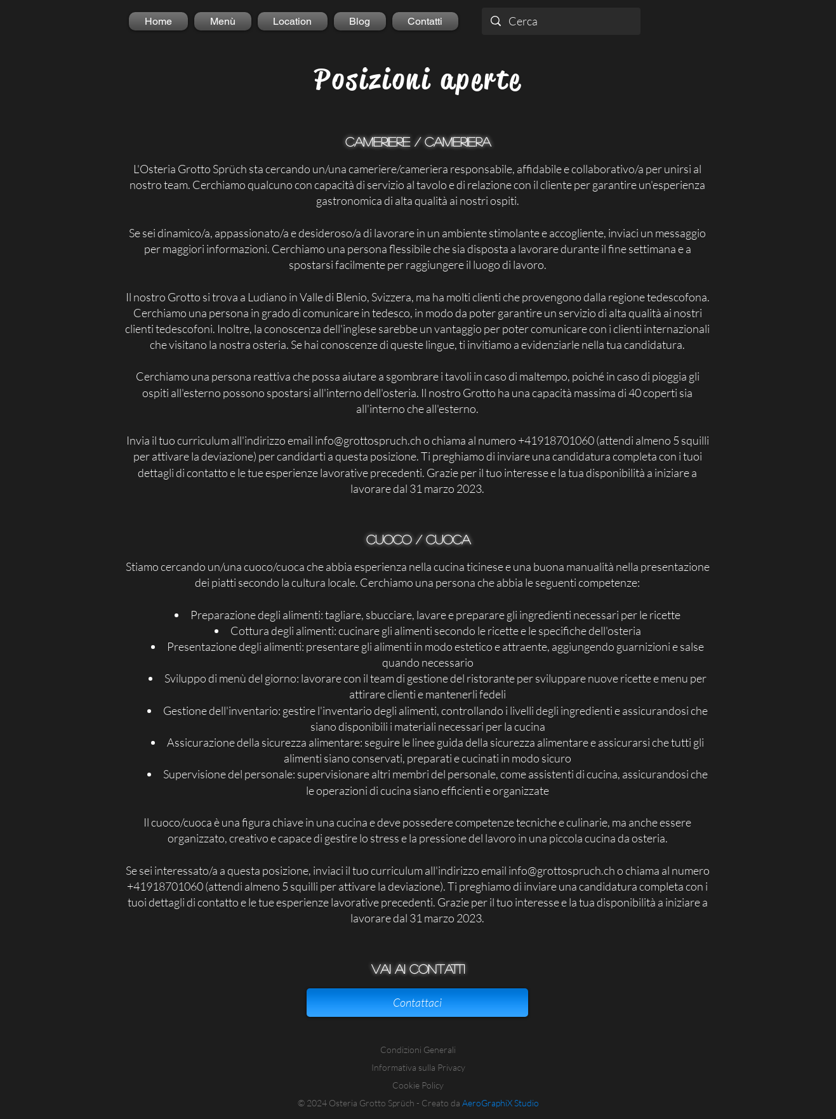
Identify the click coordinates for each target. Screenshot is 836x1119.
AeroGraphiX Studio (500, 1102)
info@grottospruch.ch (368, 440)
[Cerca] (561, 21)
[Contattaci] (417, 1002)
